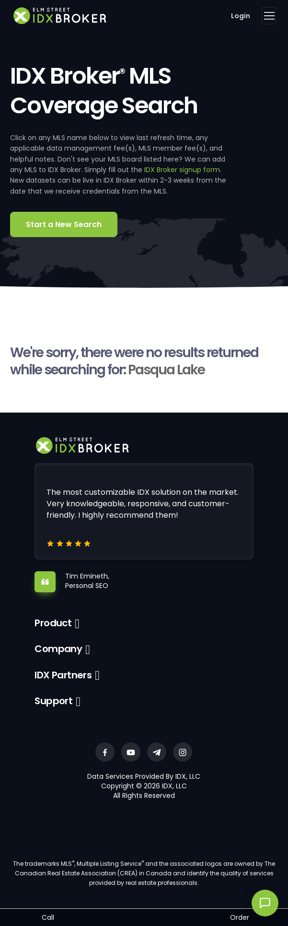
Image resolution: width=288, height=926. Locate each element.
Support (53, 701)
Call (48, 917)
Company (58, 648)
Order (239, 917)
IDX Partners (63, 675)
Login (240, 16)
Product (53, 623)
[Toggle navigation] (269, 15)
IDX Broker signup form (182, 169)
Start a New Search (64, 224)
